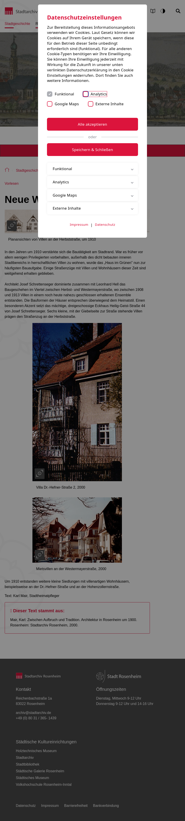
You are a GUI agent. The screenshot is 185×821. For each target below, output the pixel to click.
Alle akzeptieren (92, 124)
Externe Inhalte (110, 103)
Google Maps (67, 103)
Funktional (64, 94)
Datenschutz (105, 224)
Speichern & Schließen (92, 149)
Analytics (99, 94)
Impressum (79, 224)
